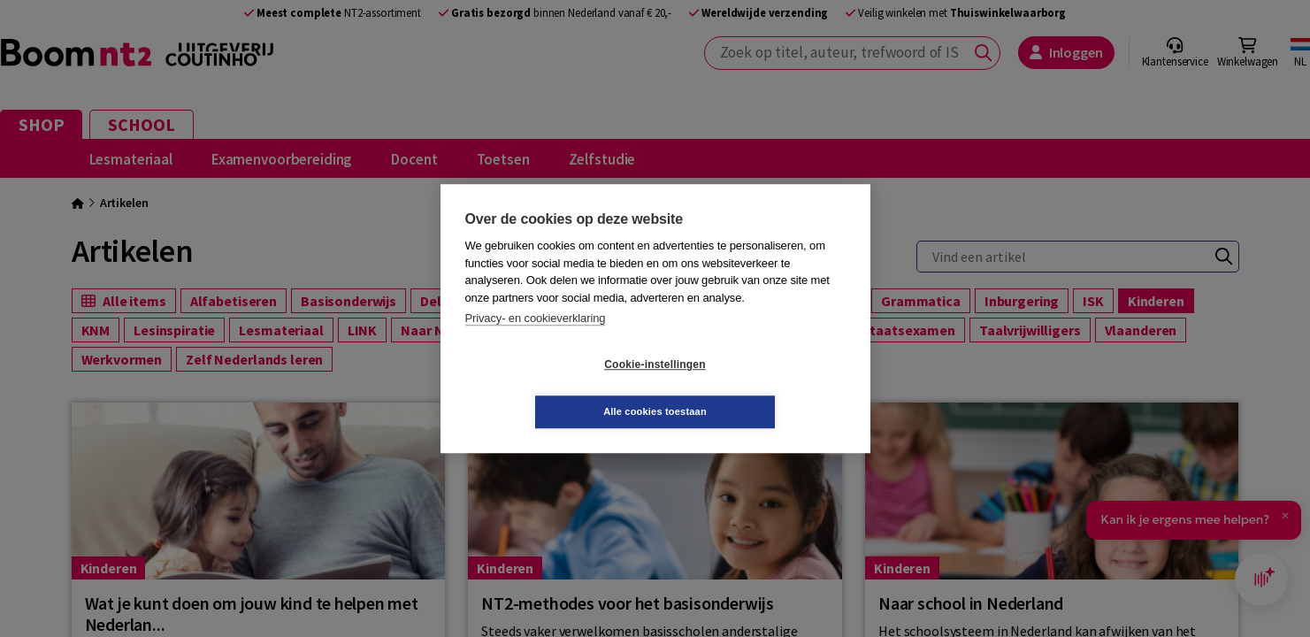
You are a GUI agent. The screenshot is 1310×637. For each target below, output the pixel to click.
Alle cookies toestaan (760, 387)
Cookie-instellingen (549, 388)
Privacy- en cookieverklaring (535, 342)
